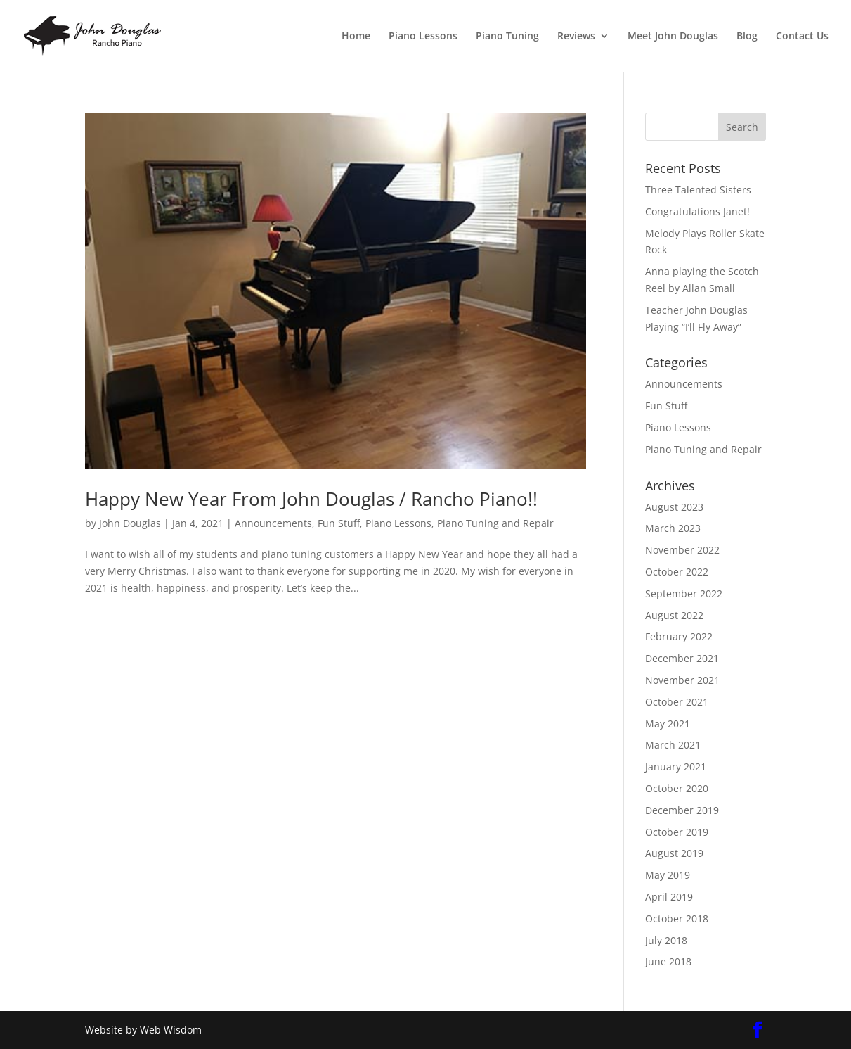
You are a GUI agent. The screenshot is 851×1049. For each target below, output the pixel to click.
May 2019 (667, 875)
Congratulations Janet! (697, 211)
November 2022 (682, 550)
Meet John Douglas (673, 36)
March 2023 (673, 528)
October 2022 (676, 571)
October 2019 (676, 832)
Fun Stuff (339, 523)
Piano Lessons (423, 36)
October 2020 (676, 788)
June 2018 (668, 961)
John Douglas (130, 523)
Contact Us (802, 36)
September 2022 (683, 593)
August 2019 (674, 853)
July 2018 (666, 940)
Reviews (576, 36)
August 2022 (674, 615)
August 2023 (674, 507)
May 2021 (667, 723)
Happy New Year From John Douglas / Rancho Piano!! (311, 498)
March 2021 (673, 744)
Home (356, 36)
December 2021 (682, 658)
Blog (747, 36)
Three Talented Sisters (698, 189)
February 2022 (679, 636)
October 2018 (676, 918)
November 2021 (682, 680)
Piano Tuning (507, 36)
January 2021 (675, 766)
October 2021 (676, 701)
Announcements (273, 523)
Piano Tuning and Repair (495, 523)
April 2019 (669, 896)
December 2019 (682, 810)
